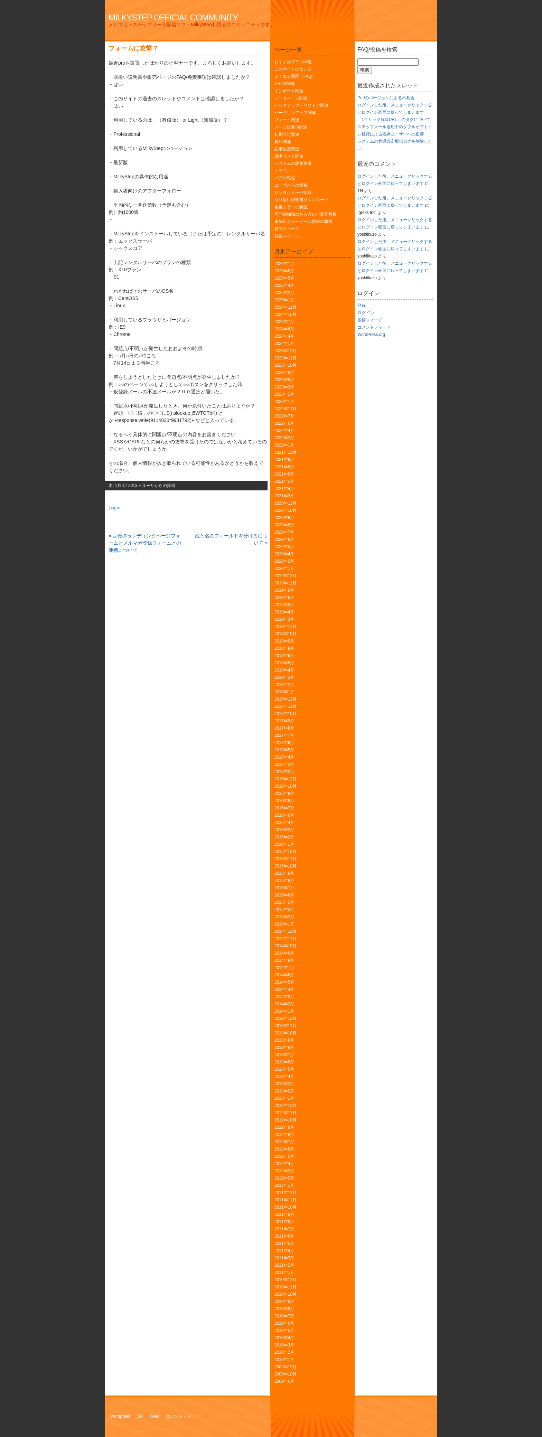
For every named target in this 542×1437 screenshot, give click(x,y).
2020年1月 (284, 568)
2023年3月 (284, 387)
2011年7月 (284, 1229)
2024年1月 (284, 343)
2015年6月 (284, 895)
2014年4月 (284, 989)
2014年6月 (284, 975)
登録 (361, 305)
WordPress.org (371, 334)
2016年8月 (284, 800)
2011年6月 (284, 1236)
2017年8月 (284, 728)
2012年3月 (284, 1170)
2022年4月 (284, 430)
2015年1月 (284, 924)
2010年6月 (284, 1323)
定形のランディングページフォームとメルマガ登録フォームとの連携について (145, 543)
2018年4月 (284, 670)
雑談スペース (286, 236)
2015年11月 (285, 858)
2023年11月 (285, 358)
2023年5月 (284, 379)
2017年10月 (285, 713)
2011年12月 (285, 1192)
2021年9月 (284, 459)
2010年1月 (284, 1359)
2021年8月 (284, 466)
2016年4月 (284, 822)
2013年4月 (284, 1076)
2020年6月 (284, 539)
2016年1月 (284, 844)
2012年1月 (284, 1185)
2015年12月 (285, 851)
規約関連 (282, 141)
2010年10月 (285, 1294)
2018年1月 (284, 691)
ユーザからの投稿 (158, 485)
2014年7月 (284, 967)
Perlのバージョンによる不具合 (385, 97)
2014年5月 (284, 982)
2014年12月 (285, 931)
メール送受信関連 (291, 127)
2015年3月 (284, 909)
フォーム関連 (286, 120)
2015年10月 (285, 866)
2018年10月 (285, 633)
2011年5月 (284, 1243)
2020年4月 (284, 554)
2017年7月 (284, 735)
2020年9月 (284, 517)
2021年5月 (284, 481)
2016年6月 (284, 815)
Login (114, 507)
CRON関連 (284, 83)
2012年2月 (284, 1178)
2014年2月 (284, 1004)
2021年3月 (284, 496)
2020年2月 (284, 561)
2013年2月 (284, 1091)
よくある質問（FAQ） (295, 76)
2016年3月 (284, 829)
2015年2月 (284, 916)
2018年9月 (284, 641)
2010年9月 (284, 1301)
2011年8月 (284, 1221)
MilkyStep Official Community (173, 17)
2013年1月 (284, 1098)
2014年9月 (284, 953)
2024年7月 (284, 321)
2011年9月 (284, 1214)
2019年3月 (284, 619)
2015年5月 (284, 902)
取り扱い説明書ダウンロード (301, 199)
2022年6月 (284, 423)
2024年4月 (284, 336)
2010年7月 (284, 1316)
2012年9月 (284, 1127)
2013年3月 (284, 1083)
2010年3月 (284, 1345)
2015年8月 (284, 880)
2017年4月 (284, 757)
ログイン (365, 312)
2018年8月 (284, 648)
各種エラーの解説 (291, 207)
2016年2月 (284, 837)
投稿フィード (369, 320)
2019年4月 (284, 612)
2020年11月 (285, 503)
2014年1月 (284, 1011)
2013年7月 (284, 1054)
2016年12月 (285, 779)
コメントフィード (374, 327)
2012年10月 (285, 1120)
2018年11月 (285, 626)
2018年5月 (284, 662)
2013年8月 (284, 1047)
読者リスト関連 (288, 156)
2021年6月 (284, 474)
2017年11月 (285, 706)
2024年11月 (285, 307)
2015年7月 (284, 887)
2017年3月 (284, 764)
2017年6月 (284, 742)
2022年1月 (284, 445)
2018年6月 (284, 655)
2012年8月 (284, 1134)
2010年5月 (284, 1330)
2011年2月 (284, 1265)
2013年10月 (285, 1033)
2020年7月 (284, 532)
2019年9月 (284, 590)
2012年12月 (285, 1105)
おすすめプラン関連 (293, 61)
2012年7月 (284, 1141)
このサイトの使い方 (293, 69)
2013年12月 (285, 1018)
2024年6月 (284, 329)
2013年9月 (284, 1040)
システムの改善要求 (293, 163)
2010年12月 (285, 1279)
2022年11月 (285, 408)
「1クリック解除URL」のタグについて (393, 119)
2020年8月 (284, 525)
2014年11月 (285, 938)
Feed (154, 1416)
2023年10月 (285, 365)
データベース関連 (291, 98)
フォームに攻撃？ (133, 48)
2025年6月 (284, 271)
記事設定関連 (286, 149)
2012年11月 (285, 1112)
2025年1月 (284, 300)
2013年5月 (284, 1069)
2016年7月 (284, 808)
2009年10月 (285, 1374)
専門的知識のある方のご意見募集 (305, 214)
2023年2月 (284, 394)
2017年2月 (284, 771)
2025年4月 (284, 285)
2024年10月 (285, 314)
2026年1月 (284, 263)
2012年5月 (284, 1156)
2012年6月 (284, 1149)
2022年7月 (284, 416)
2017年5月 (284, 750)
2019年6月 (284, 597)
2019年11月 (285, 583)
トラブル (282, 170)
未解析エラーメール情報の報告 (303, 221)
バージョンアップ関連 (295, 112)
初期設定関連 (286, 134)
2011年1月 (284, 1272)
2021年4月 (284, 488)
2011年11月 (285, 1200)
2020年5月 (284, 546)
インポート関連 (288, 90)
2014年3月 (284, 996)
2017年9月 (284, 720)
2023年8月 (284, 372)
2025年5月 (284, 278)
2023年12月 (285, 350)
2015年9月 (284, 873)
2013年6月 (284, 1062)
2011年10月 (285, 1207)
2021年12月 (285, 452)
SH (140, 1416)
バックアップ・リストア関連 (301, 105)
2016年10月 (285, 786)
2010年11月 (285, 1287)
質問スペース (286, 228)
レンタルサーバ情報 (293, 192)
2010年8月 (284, 1308)
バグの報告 (284, 178)
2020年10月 (285, 510)
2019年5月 (284, 604)
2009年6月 (284, 1381)
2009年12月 (285, 1366)
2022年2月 (284, 437)
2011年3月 (284, 1258)
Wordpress (120, 1416)
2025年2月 (284, 292)
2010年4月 (284, 1337)
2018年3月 (284, 677)
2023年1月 (284, 401)
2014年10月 (285, 945)
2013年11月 (285, 1025)
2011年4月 (284, 1250)
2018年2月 (284, 684)
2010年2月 (284, 1352)
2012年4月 (284, 1163)
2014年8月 (284, 960)
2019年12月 (285, 575)
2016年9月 (284, 793)
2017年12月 (285, 699)
